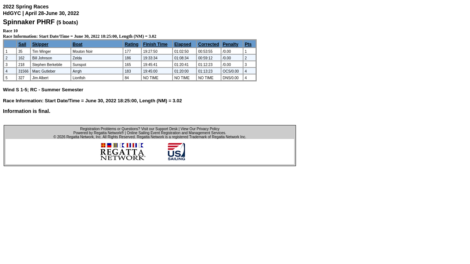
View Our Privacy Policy (200, 129)
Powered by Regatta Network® (98, 133)
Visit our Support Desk (159, 129)
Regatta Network (80, 137)
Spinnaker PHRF (29, 22)
